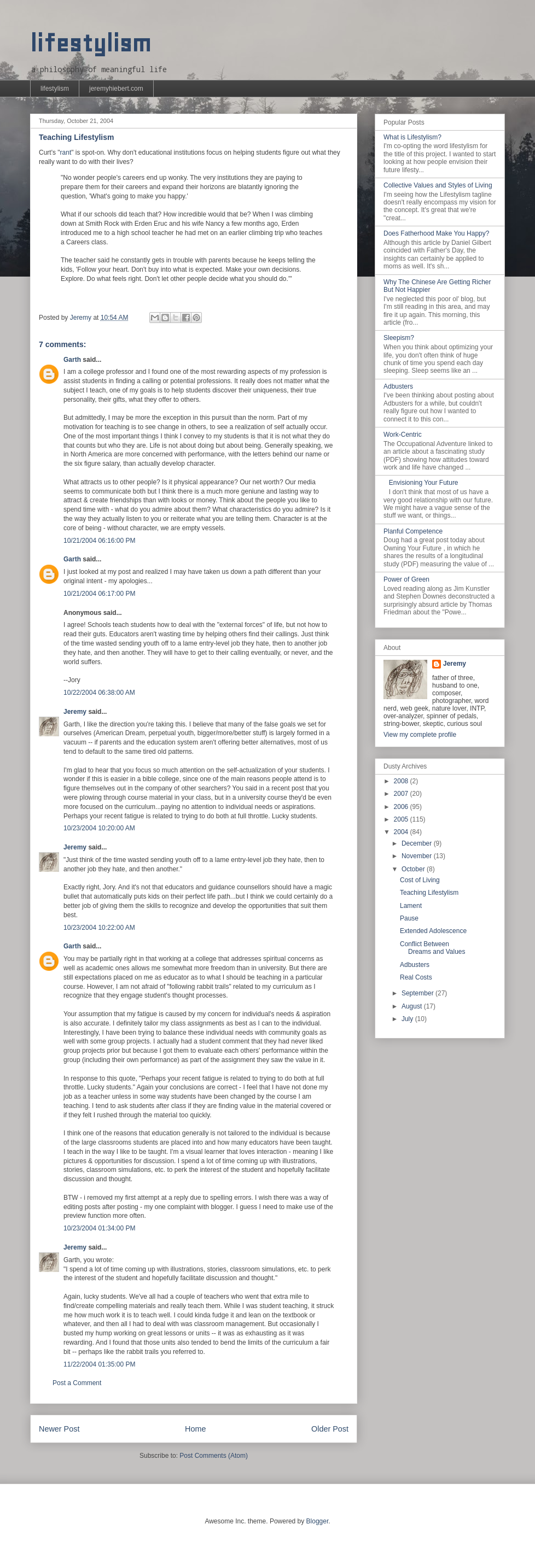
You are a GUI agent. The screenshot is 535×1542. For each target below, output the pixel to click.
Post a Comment (77, 1383)
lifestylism (90, 43)
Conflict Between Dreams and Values (433, 947)
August (413, 1006)
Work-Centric (402, 434)
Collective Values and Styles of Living (437, 185)
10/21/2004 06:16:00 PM (99, 540)
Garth (72, 359)
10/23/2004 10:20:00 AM (99, 828)
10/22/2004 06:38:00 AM (99, 692)
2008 (402, 781)
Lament (411, 906)
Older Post (329, 1428)
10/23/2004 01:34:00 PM (99, 1228)
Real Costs (416, 977)
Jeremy (74, 712)
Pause (409, 918)
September (418, 993)
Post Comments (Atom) (213, 1455)
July (408, 1019)
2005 (402, 819)
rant (66, 152)
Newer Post (59, 1428)
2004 (402, 832)
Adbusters (398, 386)
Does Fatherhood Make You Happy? (436, 233)
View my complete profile (419, 734)
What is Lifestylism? (412, 137)
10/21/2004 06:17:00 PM (99, 593)
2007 (402, 794)
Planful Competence (413, 531)
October (414, 869)
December (418, 843)
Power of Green (406, 579)
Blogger (317, 1521)
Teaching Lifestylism (429, 892)
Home (195, 1428)
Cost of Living (420, 880)
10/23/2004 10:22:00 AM (99, 927)
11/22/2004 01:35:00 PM (99, 1364)
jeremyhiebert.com (116, 88)
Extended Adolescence (433, 931)
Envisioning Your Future (423, 482)
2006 (402, 807)
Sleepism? (398, 338)
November (418, 856)
